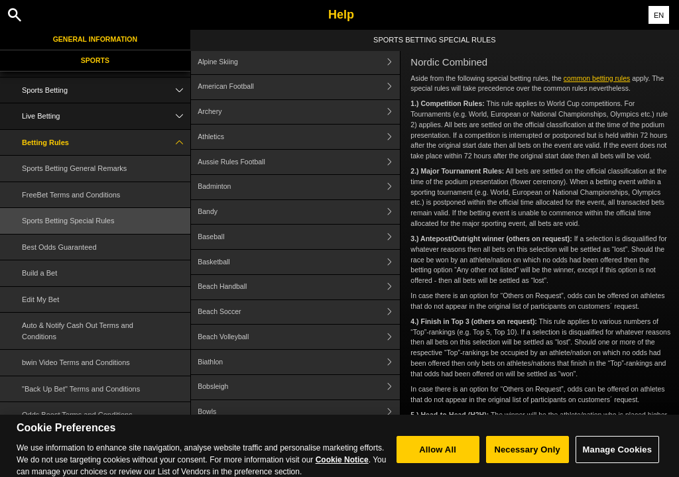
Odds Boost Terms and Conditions (77, 415)
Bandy (299, 212)
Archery (299, 112)
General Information (95, 39)
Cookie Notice (342, 465)
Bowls (299, 412)
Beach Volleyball (299, 337)
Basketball (299, 262)
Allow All (437, 455)
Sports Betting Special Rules (68, 221)
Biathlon (299, 362)
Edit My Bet (40, 299)
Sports (95, 60)
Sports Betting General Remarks (74, 168)
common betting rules (597, 78)
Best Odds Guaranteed (59, 247)
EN (659, 15)
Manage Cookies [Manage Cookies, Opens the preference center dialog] (617, 455)
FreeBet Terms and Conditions (71, 195)
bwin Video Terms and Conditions (76, 362)
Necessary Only (527, 455)
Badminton (299, 187)
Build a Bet (39, 273)
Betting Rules (106, 143)
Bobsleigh (299, 387)
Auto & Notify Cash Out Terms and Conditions (77, 331)
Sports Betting (106, 90)
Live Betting (106, 116)
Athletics (299, 137)
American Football (299, 87)
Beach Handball (299, 287)
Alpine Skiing (299, 62)
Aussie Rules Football (299, 162)
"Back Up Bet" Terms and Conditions (81, 389)
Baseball (299, 237)
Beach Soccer (299, 312)
